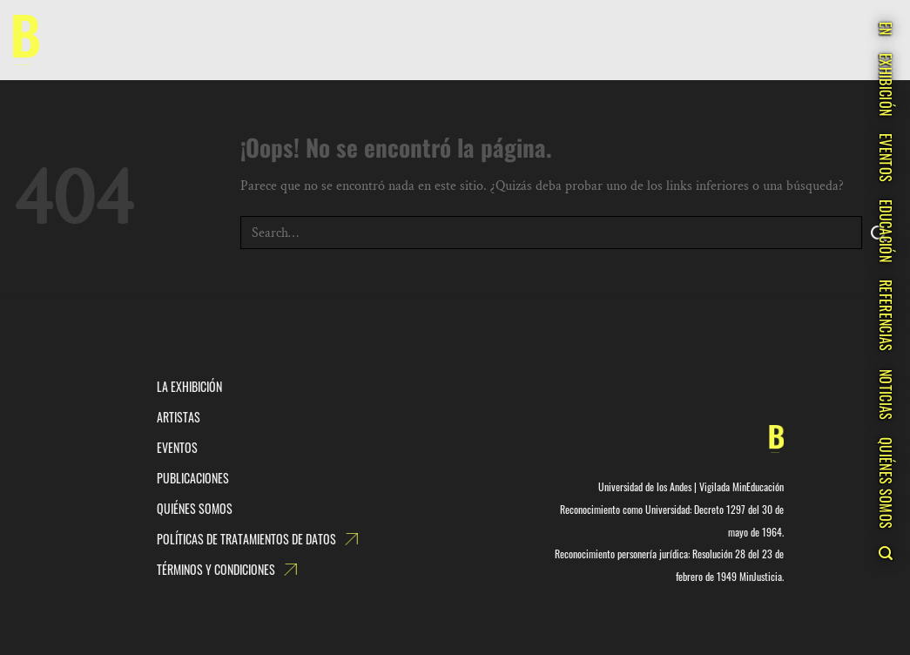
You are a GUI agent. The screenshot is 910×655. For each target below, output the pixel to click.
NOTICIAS (886, 395)
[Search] (885, 553)
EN (886, 29)
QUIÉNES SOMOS (886, 483)
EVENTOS (886, 157)
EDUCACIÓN (886, 230)
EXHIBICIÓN (886, 84)
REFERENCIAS (886, 316)
